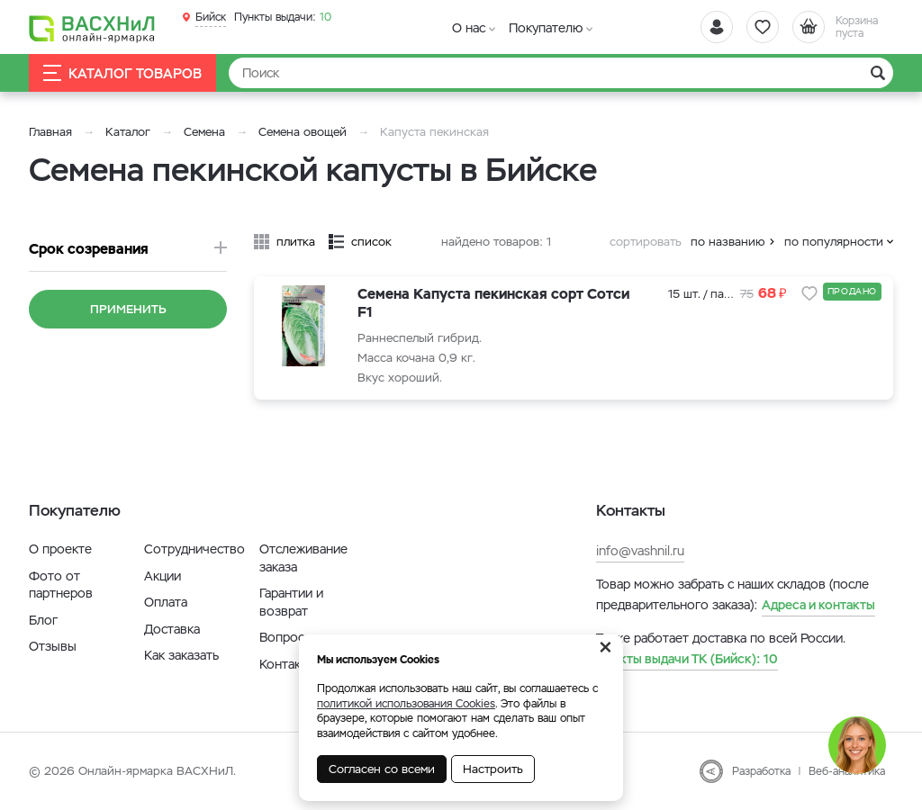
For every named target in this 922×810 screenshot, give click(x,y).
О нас (468, 28)
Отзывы (53, 646)
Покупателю (546, 28)
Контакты (287, 664)
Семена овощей (302, 132)
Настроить (493, 769)
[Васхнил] (92, 28)
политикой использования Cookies (406, 704)
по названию (728, 242)
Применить (128, 309)
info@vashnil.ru (640, 551)
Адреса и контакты (818, 605)
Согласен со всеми (382, 769)
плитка (295, 241)
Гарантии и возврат (291, 602)
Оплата (165, 602)
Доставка (172, 629)
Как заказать (181, 655)
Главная (50, 132)
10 (282, 17)
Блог (43, 620)
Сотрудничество (194, 549)
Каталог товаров (122, 73)
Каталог (127, 132)
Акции (162, 576)
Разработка (761, 771)
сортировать (646, 242)
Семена (204, 132)
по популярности (833, 242)
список (371, 241)
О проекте (60, 549)
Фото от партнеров (61, 585)
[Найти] (561, 73)
